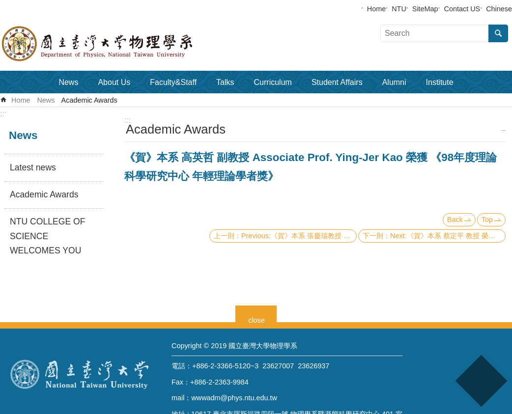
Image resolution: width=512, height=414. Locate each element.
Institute (440, 82)
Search (498, 33)
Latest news (33, 167)
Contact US (462, 9)
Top (487, 219)
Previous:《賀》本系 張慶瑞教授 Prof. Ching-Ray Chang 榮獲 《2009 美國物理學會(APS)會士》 (299, 236)
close (256, 319)
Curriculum (273, 82)
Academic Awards (89, 100)
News (68, 82)
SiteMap (425, 9)
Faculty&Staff (173, 82)
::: (3, 114)
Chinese (499, 9)
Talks (225, 82)
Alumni (394, 82)
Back (455, 219)
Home (376, 9)
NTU (399, 9)
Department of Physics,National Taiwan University (123, 43)
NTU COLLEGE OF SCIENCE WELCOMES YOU (47, 236)
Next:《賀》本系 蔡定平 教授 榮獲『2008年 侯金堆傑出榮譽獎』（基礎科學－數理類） (448, 236)
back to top (480, 381)
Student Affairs (337, 82)
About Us (114, 82)
